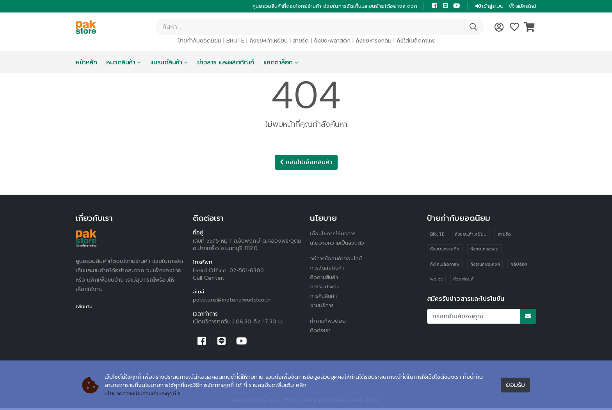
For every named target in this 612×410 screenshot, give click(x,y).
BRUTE (235, 41)
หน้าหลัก (86, 63)
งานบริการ (322, 306)
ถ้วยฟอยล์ (464, 280)
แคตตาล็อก (278, 63)
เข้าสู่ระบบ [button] (486, 6)
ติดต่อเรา (321, 331)
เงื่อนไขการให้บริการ (333, 234)
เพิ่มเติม (85, 307)
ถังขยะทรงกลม (373, 41)
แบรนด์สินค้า (166, 63)
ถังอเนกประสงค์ (485, 265)
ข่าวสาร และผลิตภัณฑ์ (225, 63)
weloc (436, 280)
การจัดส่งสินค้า (328, 268)
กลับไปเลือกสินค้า (306, 163)
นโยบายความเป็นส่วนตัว (338, 244)
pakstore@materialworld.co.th (232, 300)
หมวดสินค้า (120, 63)
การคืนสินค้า (324, 297)
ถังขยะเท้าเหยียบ (268, 41)
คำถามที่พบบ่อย (328, 322)
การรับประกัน (325, 287)
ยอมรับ (515, 385)
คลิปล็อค (519, 265)
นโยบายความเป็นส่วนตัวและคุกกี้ (145, 393)
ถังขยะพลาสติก (332, 41)
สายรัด (301, 41)
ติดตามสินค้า (325, 278)
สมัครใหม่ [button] (521, 6)
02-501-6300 (247, 271)
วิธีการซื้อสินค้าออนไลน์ (337, 259)
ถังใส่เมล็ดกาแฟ (416, 41)
